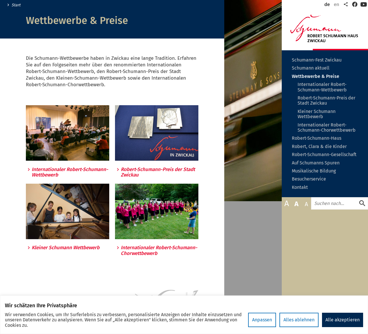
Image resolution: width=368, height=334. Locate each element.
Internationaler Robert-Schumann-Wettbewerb (70, 172)
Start (16, 5)
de (327, 4)
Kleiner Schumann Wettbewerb (65, 248)
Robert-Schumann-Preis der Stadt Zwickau (158, 172)
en (336, 4)
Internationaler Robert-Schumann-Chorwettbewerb (159, 250)
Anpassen (262, 320)
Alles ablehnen (299, 320)
